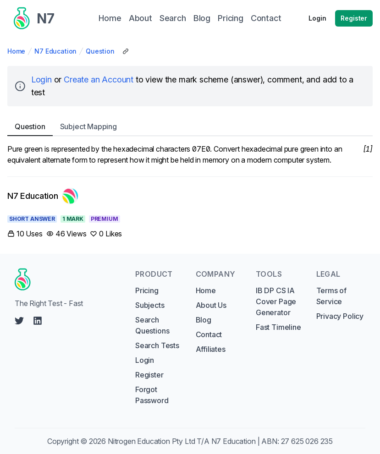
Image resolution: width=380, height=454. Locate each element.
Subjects (150, 305)
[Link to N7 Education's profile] (42, 196)
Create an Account (98, 79)
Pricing (147, 290)
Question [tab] (30, 126)
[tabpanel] (190, 154)
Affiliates (211, 349)
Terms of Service (331, 296)
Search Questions (152, 325)
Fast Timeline (278, 327)
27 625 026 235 (307, 441)
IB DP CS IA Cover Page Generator (276, 301)
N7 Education (55, 51)
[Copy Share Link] (125, 51)
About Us (211, 305)
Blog (203, 319)
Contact (209, 334)
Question (100, 51)
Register (354, 18)
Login (317, 18)
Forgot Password (152, 395)
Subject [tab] (88, 126)
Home (16, 51)
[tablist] (190, 126)
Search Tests (157, 345)
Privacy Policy (340, 316)
